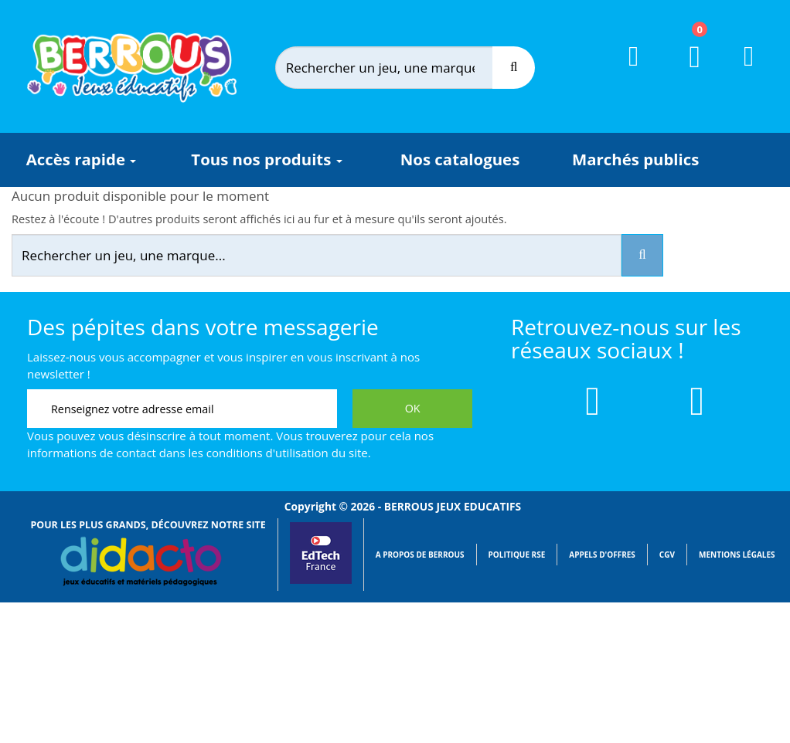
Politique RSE (517, 554)
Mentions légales (737, 554)
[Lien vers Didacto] (140, 561)
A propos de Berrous (420, 554)
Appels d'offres (602, 554)
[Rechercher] (399, 67)
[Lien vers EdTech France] (321, 580)
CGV (667, 554)
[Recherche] (513, 67)
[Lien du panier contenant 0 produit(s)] (685, 71)
